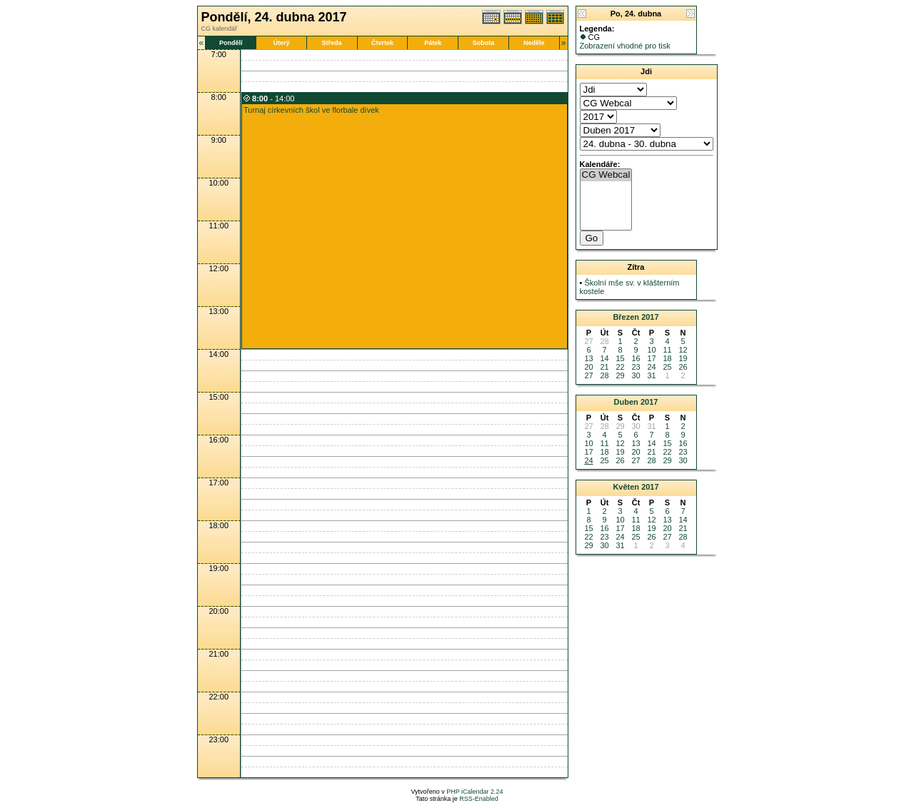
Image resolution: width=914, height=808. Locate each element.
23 (635, 367)
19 (682, 358)
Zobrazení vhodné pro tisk (625, 45)
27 (588, 375)
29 (620, 375)
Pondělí (231, 42)
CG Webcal (606, 175)
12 (682, 349)
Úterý (281, 42)
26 (682, 367)
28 (604, 375)
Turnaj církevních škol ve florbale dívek (311, 110)
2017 (649, 317)
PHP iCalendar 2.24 (474, 791)
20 (588, 367)
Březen (626, 317)
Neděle (534, 42)
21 (604, 367)
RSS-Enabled (478, 798)
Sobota (484, 42)
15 (620, 358)
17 (651, 358)
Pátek (432, 42)
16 (635, 358)
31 (651, 375)
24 (651, 367)
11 (667, 349)
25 (667, 367)
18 (667, 358)
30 (635, 375)
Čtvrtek (382, 42)
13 (588, 358)
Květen (626, 487)
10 (651, 349)
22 (620, 367)
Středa (332, 42)
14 (604, 358)
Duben (626, 402)
